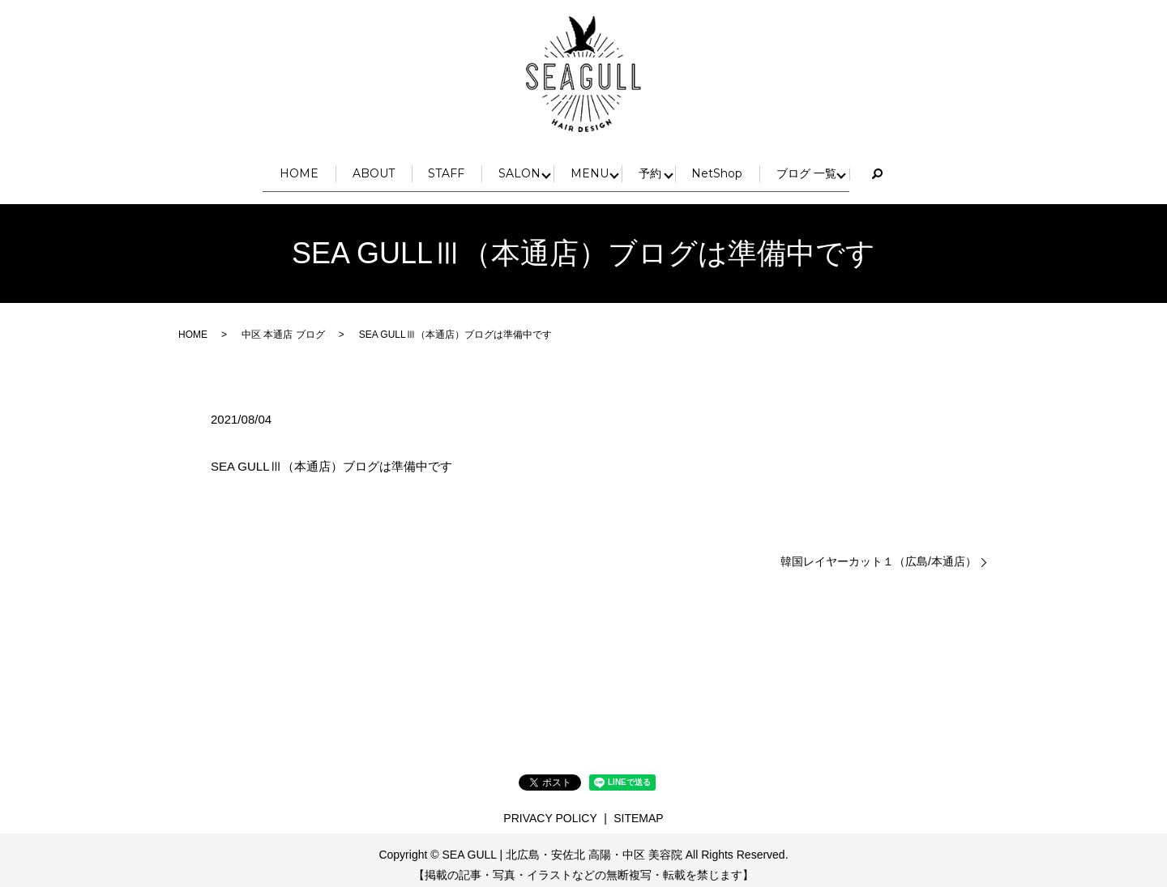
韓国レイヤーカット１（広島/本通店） (878, 551)
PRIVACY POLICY (549, 807)
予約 (681, 167)
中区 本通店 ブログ (283, 324)
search (946, 169)
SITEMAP (638, 807)
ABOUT (335, 167)
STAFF (428, 167)
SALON (523, 167)
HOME (239, 167)
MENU (607, 167)
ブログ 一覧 (872, 167)
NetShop (762, 167)
